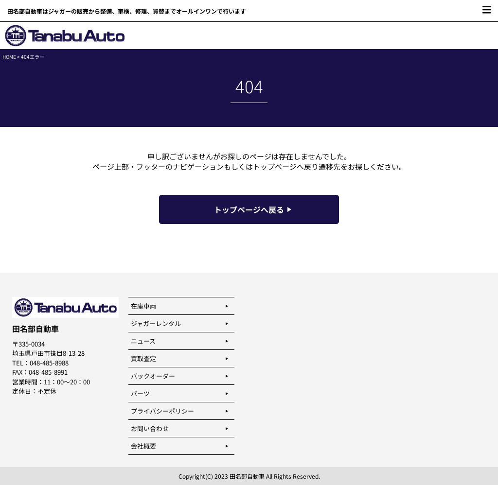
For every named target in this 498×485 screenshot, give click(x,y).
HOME (9, 56)
